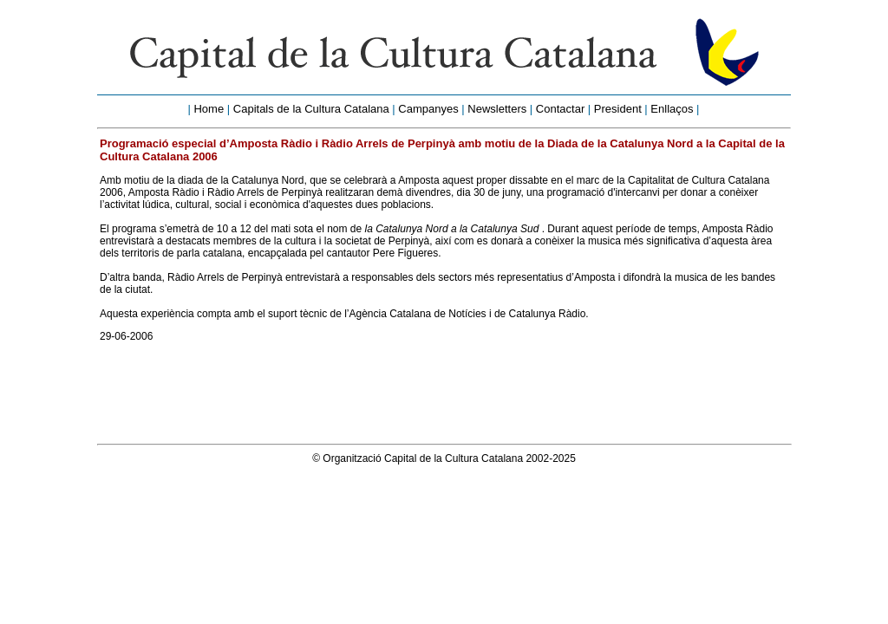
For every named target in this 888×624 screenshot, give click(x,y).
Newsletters (496, 108)
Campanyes (428, 108)
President (618, 108)
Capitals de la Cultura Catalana (311, 108)
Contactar (560, 108)
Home (208, 108)
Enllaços (671, 108)
